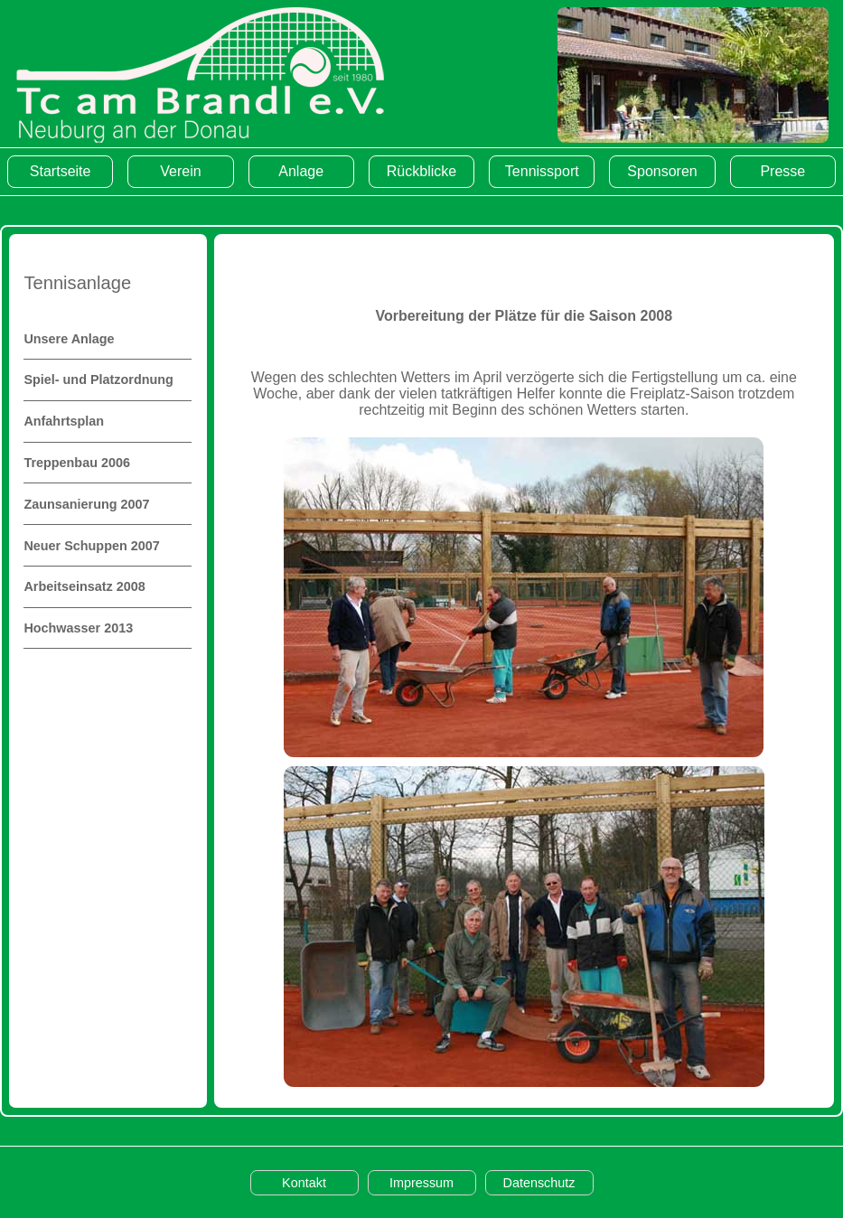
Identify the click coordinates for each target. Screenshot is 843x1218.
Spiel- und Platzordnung (98, 379)
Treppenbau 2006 (76, 462)
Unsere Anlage (68, 339)
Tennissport (542, 171)
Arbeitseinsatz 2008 (84, 586)
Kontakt (304, 1183)
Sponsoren (662, 171)
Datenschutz (539, 1183)
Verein (180, 171)
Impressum (421, 1183)
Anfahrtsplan (63, 421)
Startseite (60, 171)
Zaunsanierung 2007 (86, 504)
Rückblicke (421, 171)
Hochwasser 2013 (78, 628)
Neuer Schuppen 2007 (91, 546)
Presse (782, 171)
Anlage (300, 171)
